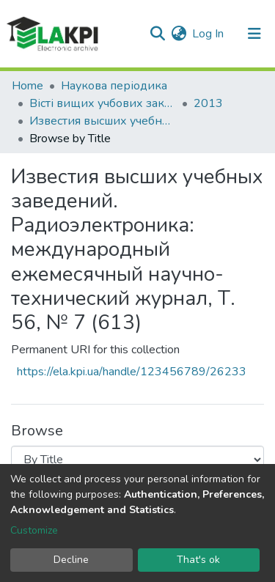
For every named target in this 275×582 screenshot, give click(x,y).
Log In (208, 34)
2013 (208, 103)
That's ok (198, 560)
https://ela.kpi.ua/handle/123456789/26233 (131, 372)
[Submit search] (157, 34)
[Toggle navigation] (254, 33)
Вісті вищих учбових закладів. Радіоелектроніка (102, 103)
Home (27, 86)
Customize (34, 530)
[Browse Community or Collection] (137, 460)
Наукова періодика (114, 86)
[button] (178, 34)
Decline (71, 560)
